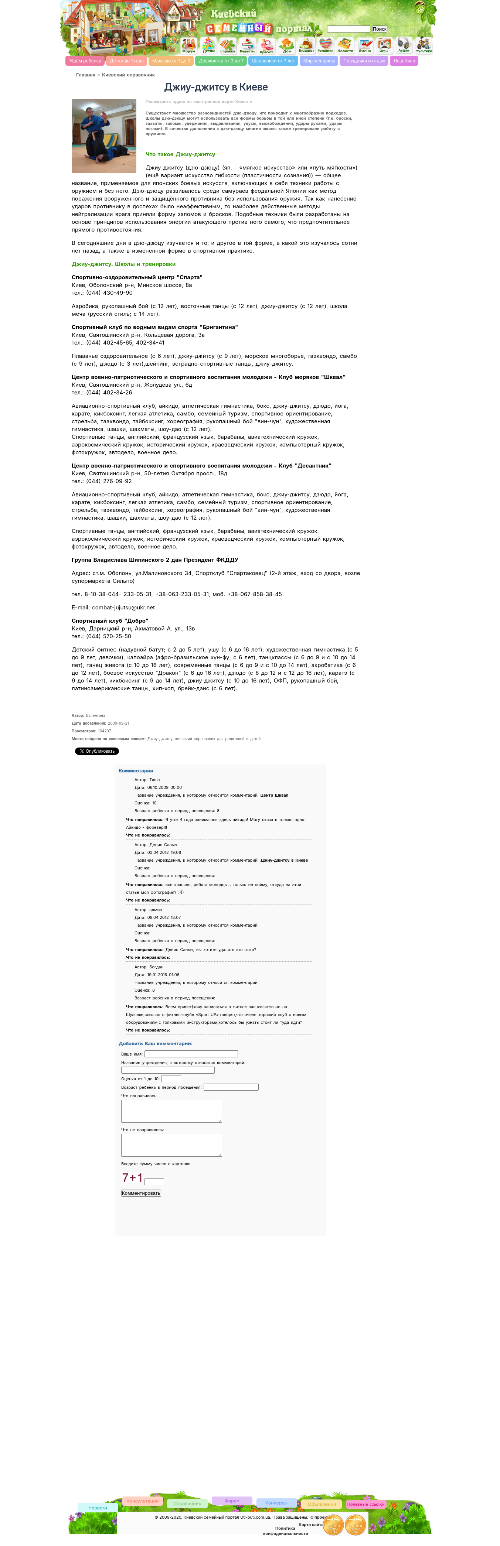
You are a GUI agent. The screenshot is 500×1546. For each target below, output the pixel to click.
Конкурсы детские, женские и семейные (276, 1511)
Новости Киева (98, 1517)
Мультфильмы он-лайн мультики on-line (424, 45)
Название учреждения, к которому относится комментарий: (183, 1062)
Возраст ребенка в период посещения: (162, 1087)
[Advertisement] (349, 11)
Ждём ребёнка (85, 61)
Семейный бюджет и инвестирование (306, 45)
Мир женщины (319, 61)
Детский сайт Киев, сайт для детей (208, 45)
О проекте (320, 1526)
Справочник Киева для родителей (228, 46)
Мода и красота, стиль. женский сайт (267, 46)
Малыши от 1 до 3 (171, 61)
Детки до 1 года (127, 61)
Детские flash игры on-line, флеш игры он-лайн (384, 45)
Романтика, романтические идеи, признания (326, 46)
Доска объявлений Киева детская (321, 1513)
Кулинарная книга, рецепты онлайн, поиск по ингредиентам (247, 45)
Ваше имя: (132, 1054)
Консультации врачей (142, 1510)
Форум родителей (232, 1509)
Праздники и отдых (364, 61)
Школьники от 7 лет (273, 61)
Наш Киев (404, 61)
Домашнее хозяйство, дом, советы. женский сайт (287, 46)
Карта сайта (311, 1533)
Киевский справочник (128, 75)
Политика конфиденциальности (285, 1540)
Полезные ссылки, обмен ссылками (366, 1513)
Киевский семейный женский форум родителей (189, 46)
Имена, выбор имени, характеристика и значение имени (365, 46)
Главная (85, 75)
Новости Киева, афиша (345, 46)
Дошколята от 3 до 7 (221, 61)
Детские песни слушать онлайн (404, 45)
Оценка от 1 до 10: (141, 1078)
